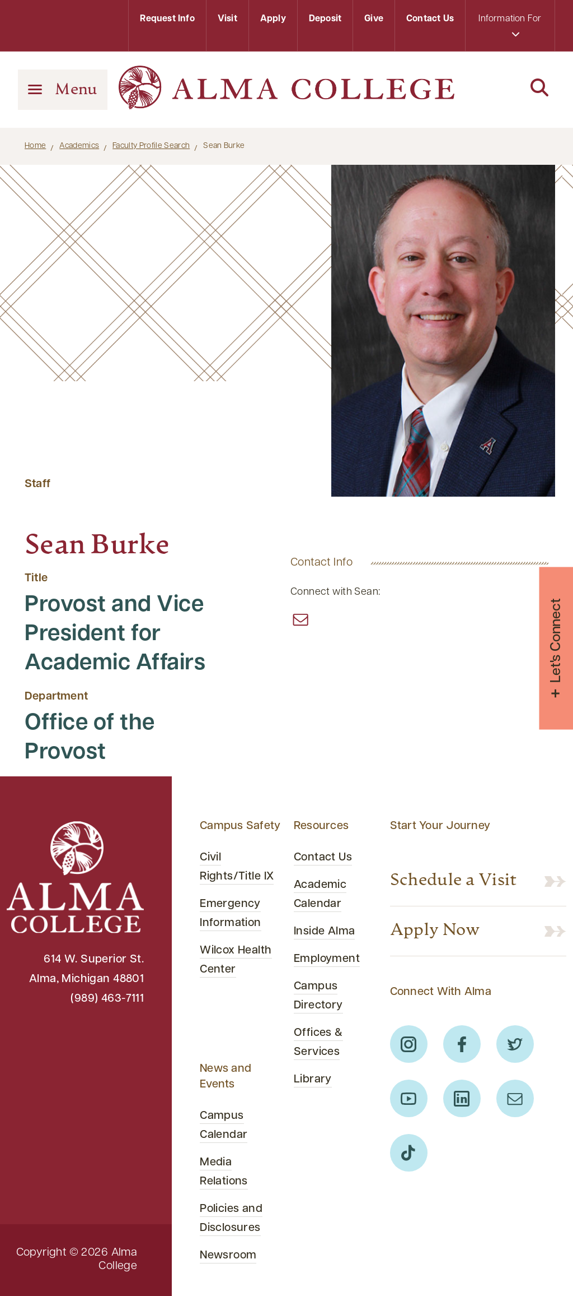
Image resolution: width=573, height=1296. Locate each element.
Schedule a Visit (453, 881)
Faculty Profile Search (151, 146)
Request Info (167, 19)
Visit (227, 19)
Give (373, 19)
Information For (509, 26)
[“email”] (300, 619)
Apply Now (435, 931)
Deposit (325, 19)
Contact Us (430, 19)
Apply (273, 19)
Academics (79, 146)
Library (313, 1079)
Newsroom (228, 1255)
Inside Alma (324, 931)
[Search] (510, 88)
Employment (327, 959)
